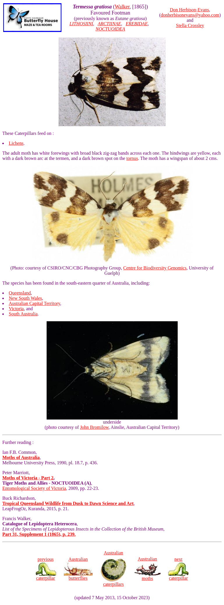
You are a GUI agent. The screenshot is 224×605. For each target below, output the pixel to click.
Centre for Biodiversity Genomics (154, 267)
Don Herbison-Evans (189, 9)
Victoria (16, 308)
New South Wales (25, 298)
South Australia (23, 313)
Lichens (16, 143)
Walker (122, 7)
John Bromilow (94, 427)
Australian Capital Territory (34, 303)
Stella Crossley (190, 25)
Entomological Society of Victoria (34, 488)
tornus (132, 158)
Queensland (20, 292)
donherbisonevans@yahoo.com (190, 15)
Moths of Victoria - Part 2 (28, 477)
